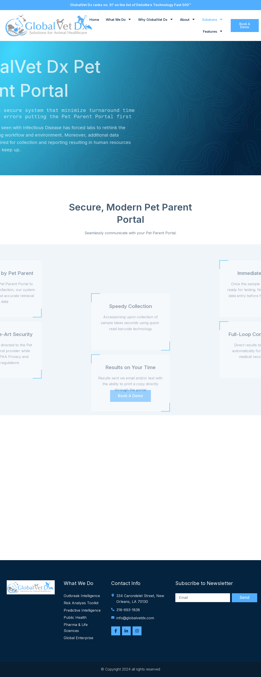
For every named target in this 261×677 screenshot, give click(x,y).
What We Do (118, 19)
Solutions (212, 19)
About (187, 19)
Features (213, 31)
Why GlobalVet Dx (155, 19)
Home (94, 19)
